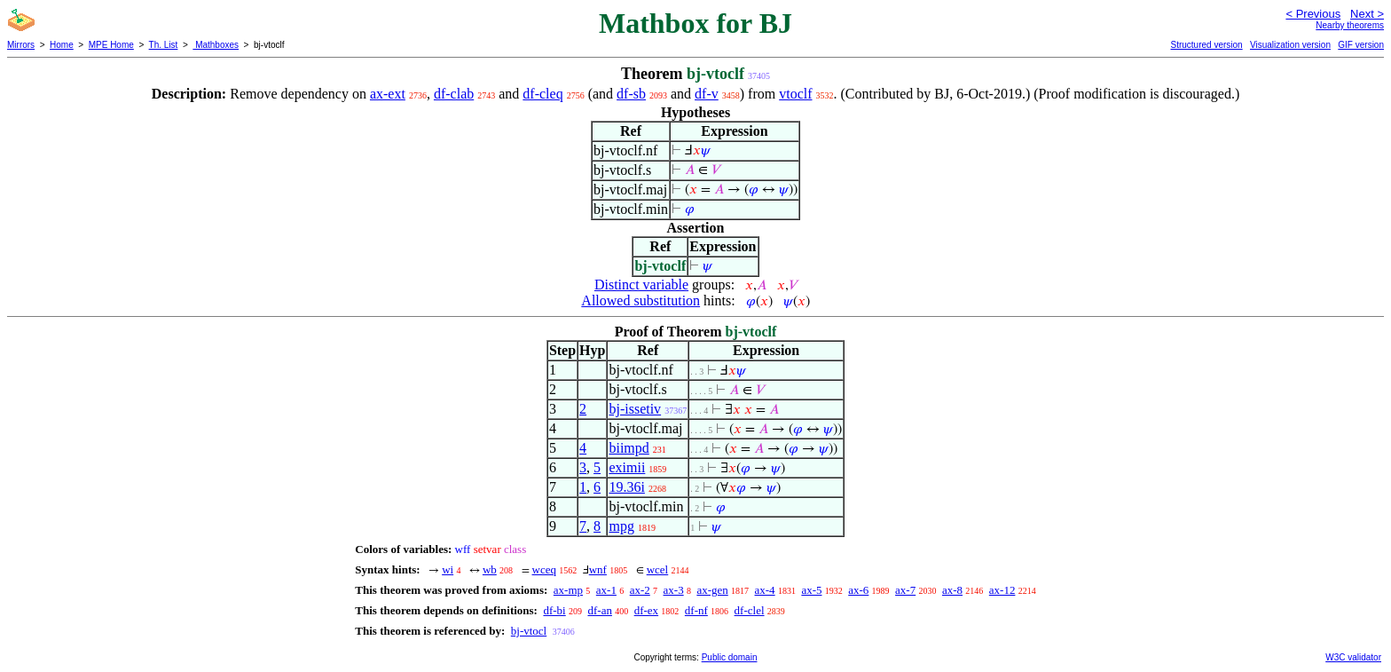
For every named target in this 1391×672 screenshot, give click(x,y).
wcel (658, 569)
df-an (599, 610)
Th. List (163, 45)
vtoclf (795, 93)
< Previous (1312, 13)
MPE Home (111, 45)
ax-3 (674, 590)
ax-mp (568, 590)
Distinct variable (641, 284)
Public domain (730, 657)
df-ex (646, 610)
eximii (627, 467)
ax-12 (1002, 590)
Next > (1367, 13)
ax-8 (952, 590)
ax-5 (811, 590)
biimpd (628, 447)
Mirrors (21, 45)
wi (447, 569)
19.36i (626, 486)
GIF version (1361, 45)
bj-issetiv (635, 408)
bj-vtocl (528, 630)
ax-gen (711, 590)
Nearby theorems (1350, 25)
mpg (621, 526)
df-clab (454, 93)
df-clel (750, 610)
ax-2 (640, 590)
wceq (544, 569)
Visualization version (1290, 45)
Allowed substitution (640, 300)
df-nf (696, 610)
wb (490, 569)
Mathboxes (216, 45)
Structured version (1206, 45)
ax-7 (905, 590)
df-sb (631, 93)
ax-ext (387, 93)
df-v (707, 93)
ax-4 (765, 590)
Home (62, 45)
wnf (598, 569)
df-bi (554, 610)
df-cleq (542, 93)
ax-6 (858, 590)
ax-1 (606, 590)
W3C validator (1353, 657)
